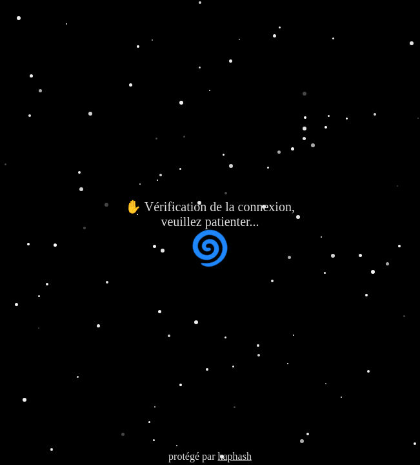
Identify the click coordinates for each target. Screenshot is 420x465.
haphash (234, 456)
